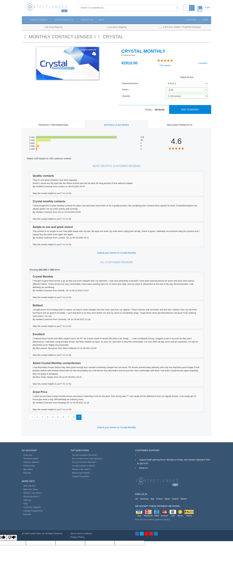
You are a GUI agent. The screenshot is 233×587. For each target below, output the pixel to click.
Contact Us (87, 20)
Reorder (190, 20)
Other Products (65, 20)
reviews (165, 65)
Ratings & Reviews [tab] (116, 124)
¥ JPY (207, 7)
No (70, 193)
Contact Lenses (39, 20)
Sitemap (27, 500)
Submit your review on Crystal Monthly (116, 253)
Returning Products (81, 473)
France (159, 499)
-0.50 (170, 90)
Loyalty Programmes (33, 511)
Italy (152, 499)
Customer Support (32, 507)
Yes (64, 193)
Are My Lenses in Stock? (83, 465)
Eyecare (27, 514)
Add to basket (190, 109)
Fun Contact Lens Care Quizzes (87, 458)
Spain (167, 499)
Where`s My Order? (81, 469)
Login (205, 20)
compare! (202, 63)
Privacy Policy (77, 537)
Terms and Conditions (81, 533)
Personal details (31, 458)
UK (136, 499)
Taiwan (183, 499)
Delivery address (31, 462)
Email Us (143, 468)
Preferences (29, 465)
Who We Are (29, 486)
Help (101, 20)
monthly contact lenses (58, 36)
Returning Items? (31, 496)
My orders (28, 469)
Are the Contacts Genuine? (84, 455)
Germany (144, 499)
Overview (27, 455)
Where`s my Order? (32, 493)
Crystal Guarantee (80, 476)
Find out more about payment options (152, 519)
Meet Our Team (30, 489)
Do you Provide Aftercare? (84, 462)
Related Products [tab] (179, 124)
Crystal (110, 36)
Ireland (175, 499)
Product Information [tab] (53, 124)
